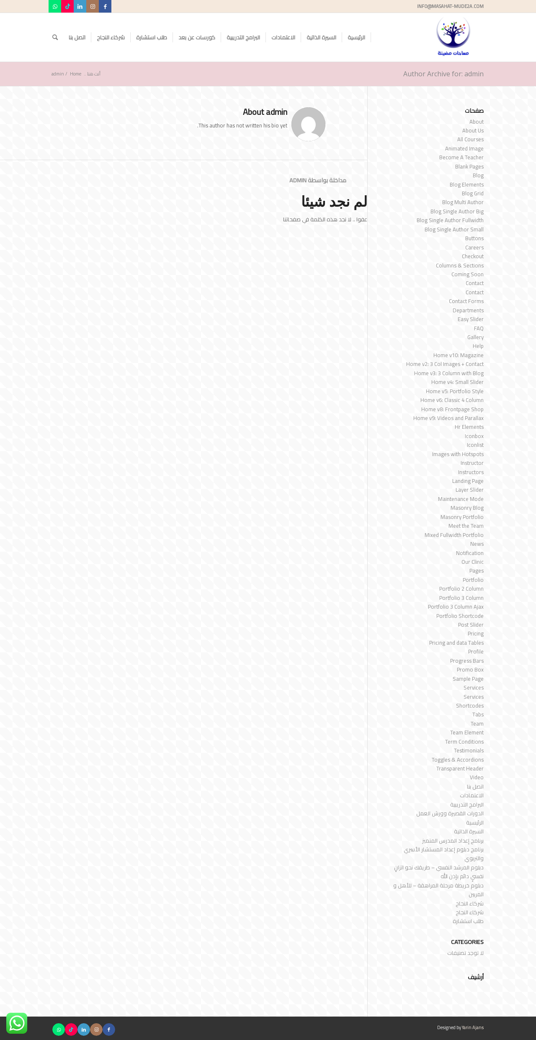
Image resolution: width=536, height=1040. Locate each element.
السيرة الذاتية (469, 831)
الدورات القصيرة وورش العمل (450, 813)
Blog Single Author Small (454, 229)
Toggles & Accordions (458, 760)
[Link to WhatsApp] (55, 6)
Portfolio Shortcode (460, 616)
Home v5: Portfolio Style (455, 391)
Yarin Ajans (473, 1027)
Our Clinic (472, 562)
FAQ (479, 328)
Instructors (471, 472)
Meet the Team (466, 526)
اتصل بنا (475, 786)
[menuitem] (356, 37)
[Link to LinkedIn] (80, 6)
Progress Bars (467, 661)
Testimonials (469, 750)
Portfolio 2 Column (461, 589)
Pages (476, 570)
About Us (473, 130)
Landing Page (468, 481)
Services (474, 687)
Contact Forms (466, 301)
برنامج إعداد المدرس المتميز (453, 840)
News (477, 544)
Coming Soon (467, 274)
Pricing (476, 633)
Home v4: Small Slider (457, 382)
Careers (474, 247)
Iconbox (474, 436)
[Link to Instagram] (92, 6)
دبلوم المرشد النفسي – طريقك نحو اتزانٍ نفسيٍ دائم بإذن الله (439, 871)
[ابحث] (55, 37)
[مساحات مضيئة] (453, 37)
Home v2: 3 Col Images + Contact (445, 364)
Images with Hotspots (458, 454)
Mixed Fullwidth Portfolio (454, 535)
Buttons (474, 238)
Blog (478, 175)
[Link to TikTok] (67, 6)
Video (477, 777)
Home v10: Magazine (458, 355)
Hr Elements (469, 427)
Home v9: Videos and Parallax (448, 418)
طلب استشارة (468, 921)
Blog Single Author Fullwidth (450, 220)
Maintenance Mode (461, 499)
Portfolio (473, 580)
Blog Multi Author (463, 202)
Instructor (472, 463)
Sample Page (468, 679)
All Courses (470, 139)
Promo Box (470, 669)
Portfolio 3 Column (461, 598)
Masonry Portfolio (462, 517)
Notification (470, 553)
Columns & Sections (460, 265)
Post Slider (471, 625)
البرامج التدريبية (467, 804)
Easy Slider (471, 319)
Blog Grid (473, 193)
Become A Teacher (461, 157)
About (476, 122)
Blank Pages (469, 166)
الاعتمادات (472, 795)
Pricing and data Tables (456, 643)
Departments (468, 310)
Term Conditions (464, 742)
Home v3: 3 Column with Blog (449, 373)
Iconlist (475, 445)
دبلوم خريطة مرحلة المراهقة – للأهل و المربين (438, 889)
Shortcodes (470, 705)
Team (477, 723)
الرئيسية (475, 822)
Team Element (467, 732)
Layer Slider (470, 490)
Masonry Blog (467, 508)
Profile (476, 651)
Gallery (475, 337)
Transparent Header (460, 768)
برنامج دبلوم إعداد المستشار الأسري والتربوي (444, 853)
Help (478, 346)
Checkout (473, 256)
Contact (475, 283)
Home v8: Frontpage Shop (452, 409)
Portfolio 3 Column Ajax (456, 607)
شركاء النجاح (470, 903)
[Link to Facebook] (105, 6)
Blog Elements (467, 184)
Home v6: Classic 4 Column (452, 400)
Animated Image (464, 148)
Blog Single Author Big (457, 211)
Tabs (478, 714)
